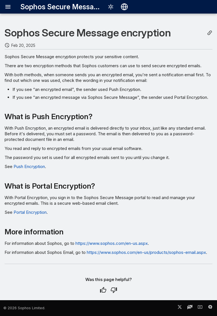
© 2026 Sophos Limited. (24, 308)
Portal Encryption (30, 212)
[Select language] (124, 6)
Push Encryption (29, 166)
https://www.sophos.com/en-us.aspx (111, 243)
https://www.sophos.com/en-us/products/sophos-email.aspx (146, 252)
